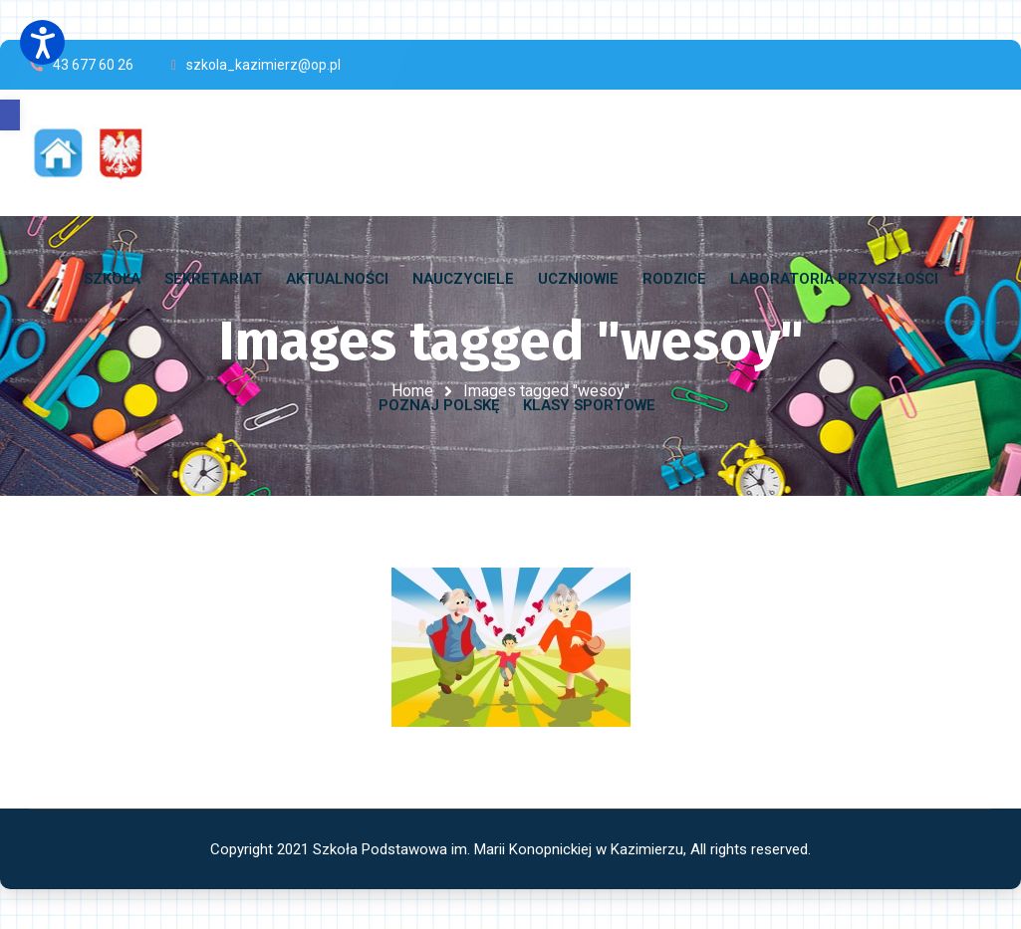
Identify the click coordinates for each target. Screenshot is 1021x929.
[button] (10, 115)
